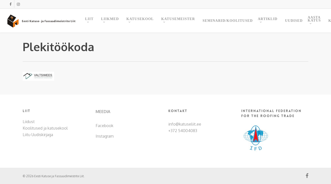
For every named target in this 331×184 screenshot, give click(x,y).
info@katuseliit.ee (184, 124)
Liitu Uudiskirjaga (38, 134)
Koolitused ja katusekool (45, 128)
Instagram (105, 136)
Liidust (29, 121)
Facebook (104, 125)
